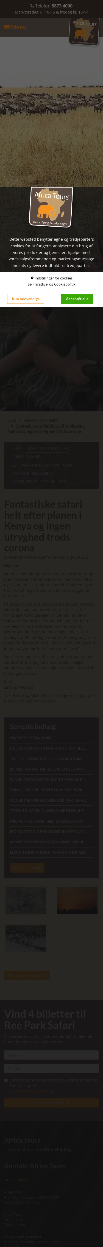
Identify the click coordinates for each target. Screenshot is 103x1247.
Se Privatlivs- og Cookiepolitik (52, 284)
